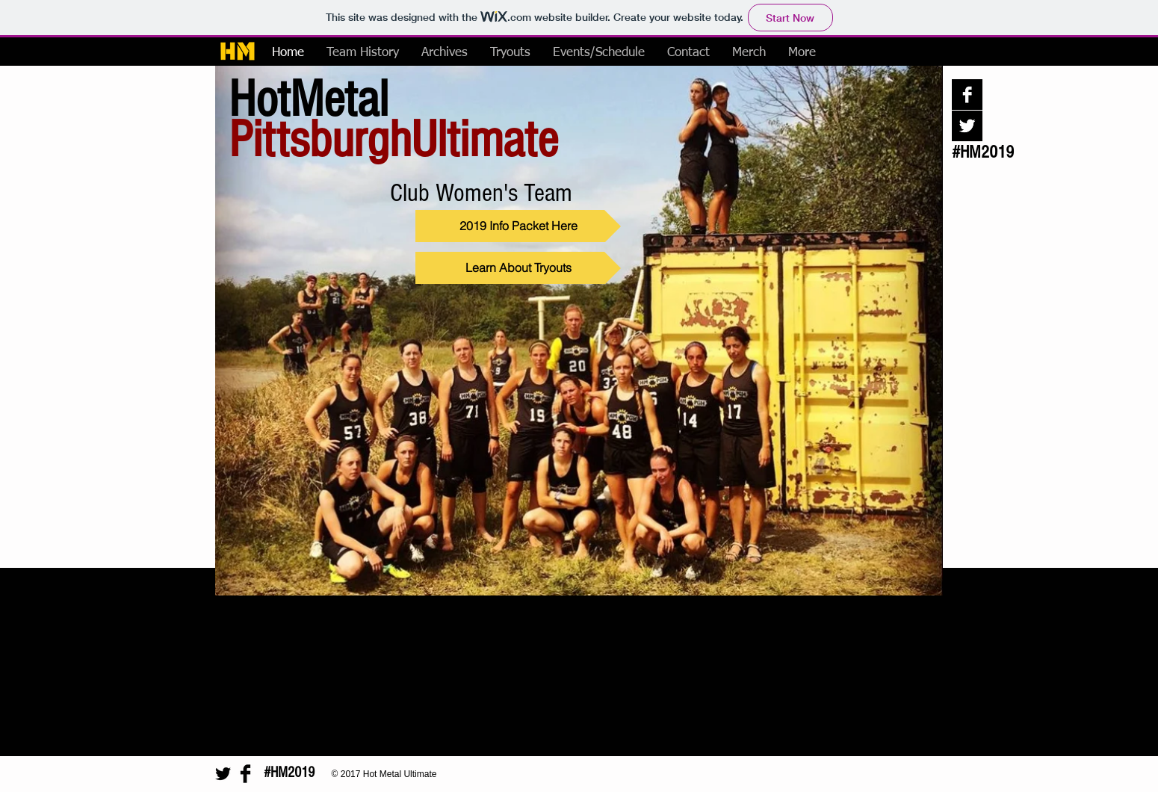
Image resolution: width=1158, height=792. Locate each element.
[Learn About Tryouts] (518, 268)
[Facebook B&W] (967, 94)
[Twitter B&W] (967, 126)
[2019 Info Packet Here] (518, 226)
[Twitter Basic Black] (223, 773)
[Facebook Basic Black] (245, 773)
